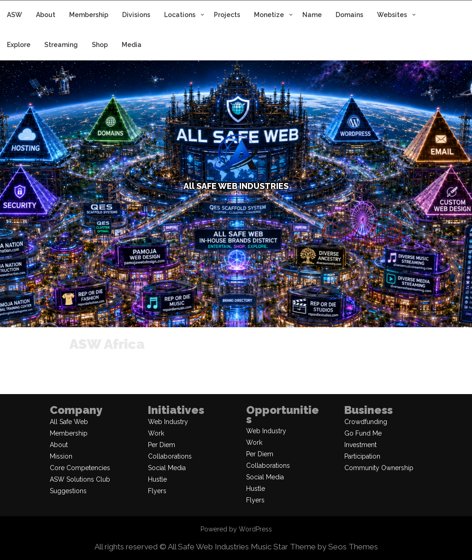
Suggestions (68, 491)
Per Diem (161, 444)
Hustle (157, 479)
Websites (392, 14)
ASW (14, 14)
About (45, 14)
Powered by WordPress (236, 529)
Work (156, 433)
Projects (227, 14)
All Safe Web (69, 421)
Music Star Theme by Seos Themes (314, 546)
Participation (362, 456)
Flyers (157, 491)
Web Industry (168, 421)
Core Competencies (80, 468)
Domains (349, 14)
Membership (88, 14)
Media (132, 44)
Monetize (269, 14)
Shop (100, 44)
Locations (179, 14)
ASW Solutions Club (80, 479)
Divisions (136, 14)
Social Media (167, 468)
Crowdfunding (365, 421)
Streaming (61, 44)
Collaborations (170, 456)
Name (312, 14)
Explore (18, 44)
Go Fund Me (363, 433)
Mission (61, 456)
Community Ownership (378, 468)
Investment (360, 444)
